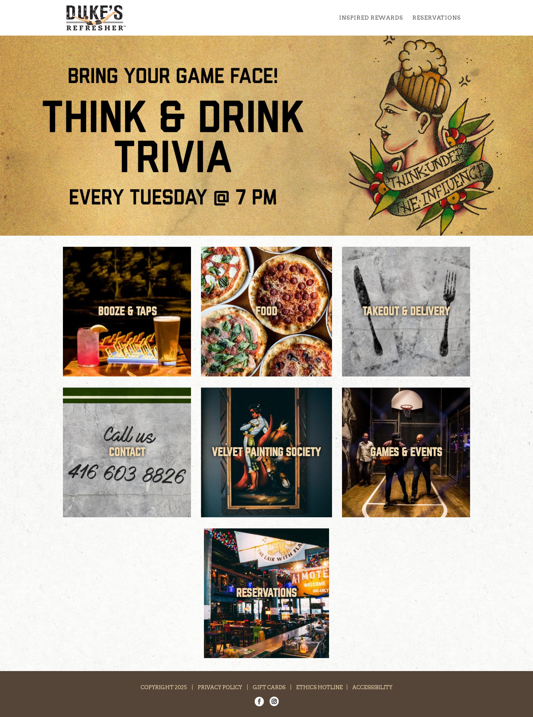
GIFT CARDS (269, 687)
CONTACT (127, 452)
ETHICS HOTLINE (319, 687)
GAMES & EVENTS (406, 452)
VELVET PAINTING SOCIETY (266, 452)
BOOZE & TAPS (127, 311)
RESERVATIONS (266, 593)
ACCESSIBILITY (372, 687)
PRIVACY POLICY (220, 687)
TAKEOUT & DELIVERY (406, 311)
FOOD (266, 311)
